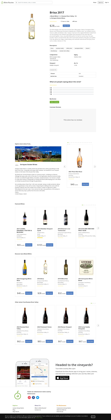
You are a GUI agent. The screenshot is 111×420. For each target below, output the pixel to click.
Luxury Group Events (18, 408)
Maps (94, 2)
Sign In (107, 2)
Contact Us (38, 410)
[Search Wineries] (33, 2)
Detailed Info (53, 70)
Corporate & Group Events (64, 408)
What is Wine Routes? (40, 408)
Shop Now (66, 25)
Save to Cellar (65, 21)
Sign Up (101, 2)
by (57, 18)
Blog (14, 410)
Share (75, 21)
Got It (93, 416)
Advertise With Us (61, 410)
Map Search (16, 411)
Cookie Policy (39, 417)
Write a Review (54, 102)
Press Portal (60, 411)
